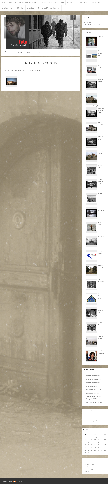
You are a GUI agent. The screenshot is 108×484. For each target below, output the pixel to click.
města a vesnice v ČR (100, 82)
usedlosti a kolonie (100, 266)
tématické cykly (101, 223)
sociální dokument (101, 209)
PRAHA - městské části (25, 53)
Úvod (3, 3)
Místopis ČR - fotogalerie (92, 106)
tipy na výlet (70, 3)
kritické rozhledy (95, 3)
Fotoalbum (4, 8)
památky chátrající (100, 152)
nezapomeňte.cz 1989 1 (93, 393)
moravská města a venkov (101, 110)
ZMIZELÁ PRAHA (100, 338)
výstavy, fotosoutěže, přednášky (29, 3)
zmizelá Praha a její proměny (51, 8)
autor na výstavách (101, 38)
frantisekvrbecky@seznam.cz (92, 24)
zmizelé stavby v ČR (33, 8)
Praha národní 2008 (92, 386)
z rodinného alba (101, 310)
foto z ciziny (99, 66)
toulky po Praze (59, 3)
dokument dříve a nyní (101, 53)
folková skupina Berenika (94, 402)
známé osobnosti (101, 352)
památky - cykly (101, 138)
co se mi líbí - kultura (17, 8)
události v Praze (82, 3)
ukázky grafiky (100, 252)
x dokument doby (101, 296)
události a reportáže (101, 238)
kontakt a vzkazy (47, 3)
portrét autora (12, 3)
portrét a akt (100, 166)
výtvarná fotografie (101, 280)
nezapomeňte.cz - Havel (93, 389)
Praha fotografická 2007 (93, 376)
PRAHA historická (101, 195)
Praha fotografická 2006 (93, 383)
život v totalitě (100, 323)
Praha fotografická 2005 (93, 379)
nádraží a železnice (100, 123)
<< (85, 434)
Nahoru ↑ (21, 481)
